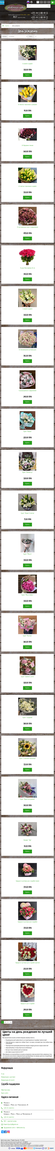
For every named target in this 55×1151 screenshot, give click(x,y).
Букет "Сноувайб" (27, 717)
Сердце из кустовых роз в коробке (27, 922)
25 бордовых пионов (27, 145)
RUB (49, 2)
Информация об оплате (7, 1080)
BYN (38, 2)
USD (41, 2)
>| (10, 1022)
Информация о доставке (8, 1077)
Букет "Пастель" (27, 636)
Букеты (7, 26)
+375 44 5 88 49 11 (9, 1117)
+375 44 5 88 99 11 (9, 1108)
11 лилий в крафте (27, 64)
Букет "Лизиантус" (27, 472)
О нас (2, 1074)
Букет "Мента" (27, 554)
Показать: (30, 36)
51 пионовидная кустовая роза (27, 350)
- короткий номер (19, 17)
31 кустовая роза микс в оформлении (27, 227)
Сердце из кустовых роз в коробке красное (27, 963)
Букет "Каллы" (28, 431)
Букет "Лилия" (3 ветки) (27, 513)
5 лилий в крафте (27, 309)
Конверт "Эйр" (27, 840)
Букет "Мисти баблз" (27, 595)
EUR (45, 2)
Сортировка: (5, 36)
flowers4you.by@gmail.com (11, 1124)
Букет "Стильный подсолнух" (27, 758)
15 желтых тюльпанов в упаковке (27, 104)
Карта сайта (4, 1093)
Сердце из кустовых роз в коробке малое (27, 881)
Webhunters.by (21, 1127)
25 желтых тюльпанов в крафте (27, 186)
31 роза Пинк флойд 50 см (27, 268)
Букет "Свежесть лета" (27, 677)
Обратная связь (5, 1090)
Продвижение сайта (9, 1127)
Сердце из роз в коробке (28, 1003)
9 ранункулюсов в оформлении (27, 390)
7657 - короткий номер (10, 1121)
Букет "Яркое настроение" (27, 799)
